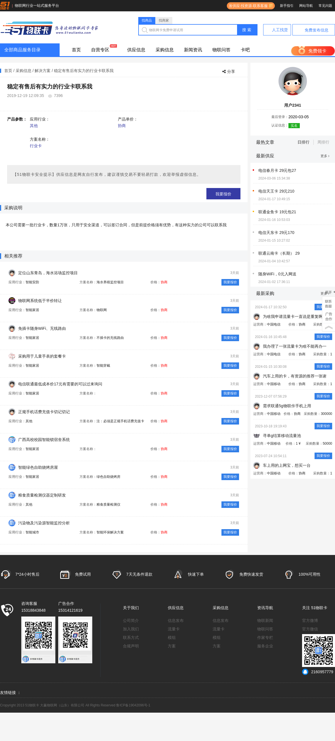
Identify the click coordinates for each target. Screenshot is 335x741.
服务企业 (265, 646)
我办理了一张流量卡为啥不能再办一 (294, 346)
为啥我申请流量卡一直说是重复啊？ (294, 316)
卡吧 (245, 49)
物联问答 (221, 49)
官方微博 (310, 620)
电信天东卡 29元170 (276, 232)
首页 (76, 49)
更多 (325, 156)
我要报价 (223, 194)
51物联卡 (319, 607)
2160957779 (317, 672)
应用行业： (40, 119)
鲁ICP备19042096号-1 (133, 705)
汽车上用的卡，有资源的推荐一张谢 (294, 376)
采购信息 (165, 49)
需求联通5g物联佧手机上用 (287, 406)
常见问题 (325, 6)
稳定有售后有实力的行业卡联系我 (84, 70)
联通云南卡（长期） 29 (279, 253)
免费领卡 (317, 50)
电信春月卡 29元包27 (277, 170)
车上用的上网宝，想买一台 (287, 465)
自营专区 (100, 49)
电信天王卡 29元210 (276, 191)
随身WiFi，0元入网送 (277, 274)
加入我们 (131, 629)
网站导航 (306, 6)
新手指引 (287, 6)
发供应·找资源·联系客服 (247, 6)
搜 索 (246, 30)
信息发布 (176, 620)
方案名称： (40, 139)
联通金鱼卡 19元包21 (277, 212)
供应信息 (136, 49)
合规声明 (131, 646)
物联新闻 (265, 620)
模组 (172, 637)
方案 (172, 646)
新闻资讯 (193, 49)
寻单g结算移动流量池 (282, 435)
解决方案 (43, 70)
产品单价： (128, 119)
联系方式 (131, 637)
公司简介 (131, 620)
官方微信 (310, 629)
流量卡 (174, 629)
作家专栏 (265, 637)
